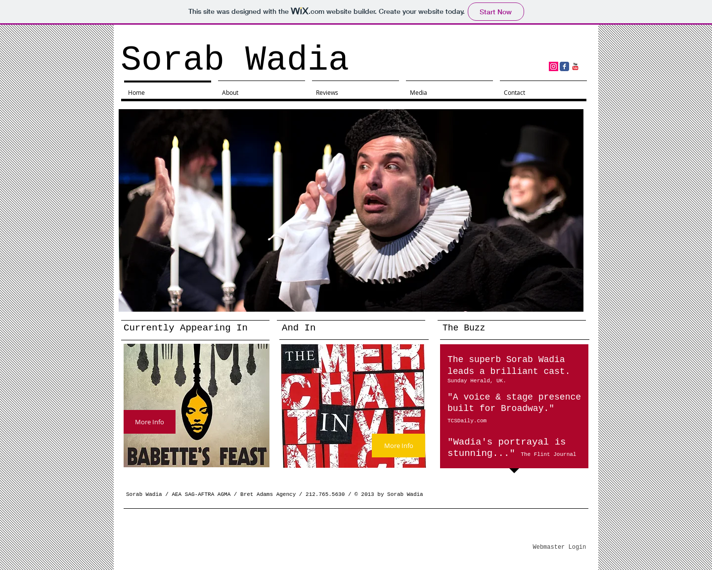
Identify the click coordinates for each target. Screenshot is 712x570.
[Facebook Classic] (564, 66)
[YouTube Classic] (575, 66)
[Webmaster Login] (559, 548)
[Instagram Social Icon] (553, 66)
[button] (351, 210)
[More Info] (150, 422)
